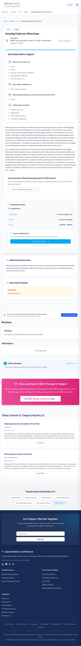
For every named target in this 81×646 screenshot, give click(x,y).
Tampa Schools (46, 498)
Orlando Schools (31, 498)
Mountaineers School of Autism (18, 454)
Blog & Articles (47, 585)
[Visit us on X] (10, 564)
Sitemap (40, 627)
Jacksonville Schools (63, 498)
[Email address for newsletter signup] (40, 533)
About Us (5, 598)
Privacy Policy (9, 624)
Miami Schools (15, 498)
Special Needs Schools (10, 574)
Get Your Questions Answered (24, 189)
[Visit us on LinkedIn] (3, 564)
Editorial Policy (56, 624)
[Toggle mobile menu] (77, 5)
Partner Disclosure (70, 624)
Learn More (40, 443)
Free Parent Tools (48, 574)
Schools (12, 21)
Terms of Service (22, 624)
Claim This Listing (69, 315)
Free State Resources (50, 578)
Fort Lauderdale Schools (24, 503)
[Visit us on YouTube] (13, 564)
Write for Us (6, 616)
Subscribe (40, 539)
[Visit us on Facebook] (6, 564)
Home (5, 21)
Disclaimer (34, 624)
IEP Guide (46, 581)
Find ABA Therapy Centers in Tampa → (40, 399)
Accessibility (44, 624)
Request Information (40, 241)
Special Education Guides (51, 588)
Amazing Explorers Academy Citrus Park (22, 424)
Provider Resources (9, 609)
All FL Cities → (60, 503)
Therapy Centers (8, 578)
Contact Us (6, 602)
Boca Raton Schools (43, 503)
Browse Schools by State (11, 581)
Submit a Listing (7, 612)
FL (18, 21)
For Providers (7, 605)
